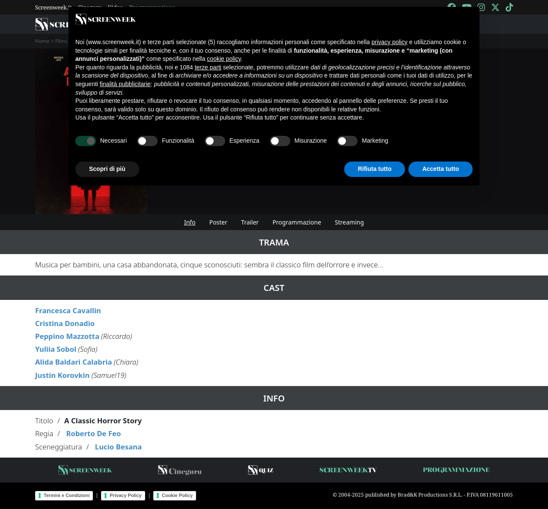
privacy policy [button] (390, 42)
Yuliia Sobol (55, 349)
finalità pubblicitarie (125, 84)
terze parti (208, 67)
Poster (218, 222)
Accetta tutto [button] (440, 168)
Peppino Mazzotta (67, 336)
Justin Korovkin (62, 375)
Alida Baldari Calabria (73, 362)
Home (42, 41)
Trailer (250, 222)
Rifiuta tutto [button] (375, 168)
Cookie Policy (177, 495)
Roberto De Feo (93, 433)
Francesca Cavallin (68, 310)
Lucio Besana (118, 447)
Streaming (349, 222)
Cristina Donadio (65, 323)
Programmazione (296, 222)
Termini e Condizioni (66, 495)
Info (190, 222)
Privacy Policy (126, 495)
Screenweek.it (53, 7)
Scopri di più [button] (107, 168)
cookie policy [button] (224, 58)
